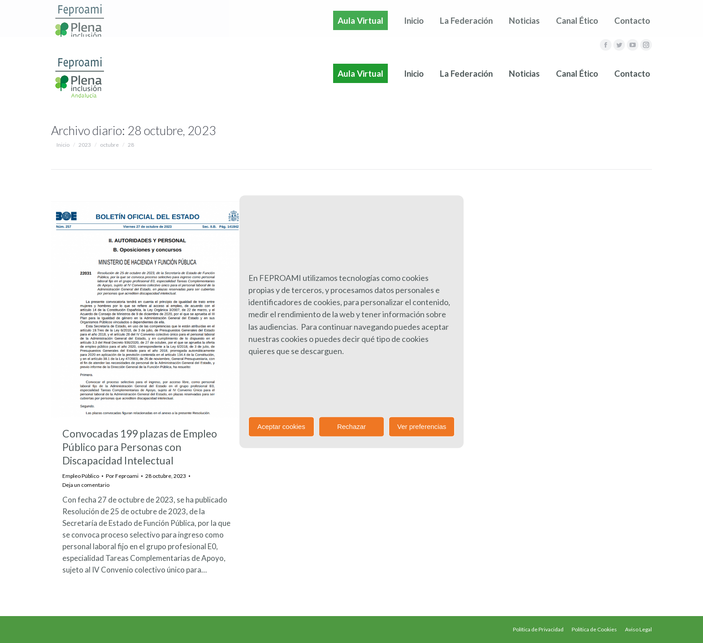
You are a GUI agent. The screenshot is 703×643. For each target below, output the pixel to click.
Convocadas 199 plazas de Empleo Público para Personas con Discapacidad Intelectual (139, 447)
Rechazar (351, 426)
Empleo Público (80, 475)
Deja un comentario (85, 484)
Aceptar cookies (281, 426)
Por (122, 475)
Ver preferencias (421, 426)
